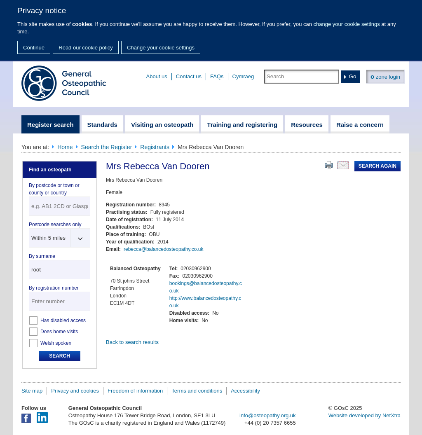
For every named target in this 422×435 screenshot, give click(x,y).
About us (156, 76)
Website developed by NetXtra (364, 415)
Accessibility (245, 391)
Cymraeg (243, 76)
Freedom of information (135, 391)
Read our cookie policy (86, 47)
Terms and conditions (196, 391)
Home (65, 147)
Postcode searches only (55, 224)
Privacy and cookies (75, 391)
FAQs (217, 76)
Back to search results (132, 342)
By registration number (54, 288)
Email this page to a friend (343, 165)
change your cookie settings (347, 24)
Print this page (329, 165)
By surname (42, 256)
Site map (31, 391)
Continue (34, 47)
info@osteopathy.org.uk (267, 415)
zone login (385, 76)
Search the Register (106, 147)
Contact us (189, 76)
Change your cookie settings (161, 47)
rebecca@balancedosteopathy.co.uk (163, 249)
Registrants (154, 147)
